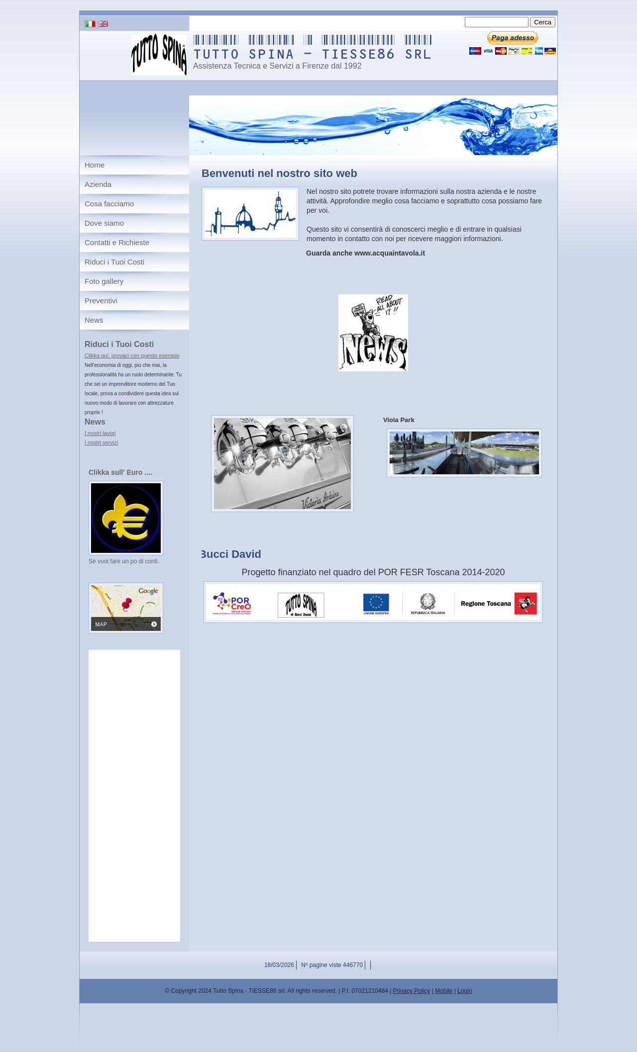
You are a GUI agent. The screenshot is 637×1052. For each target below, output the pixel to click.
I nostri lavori (100, 433)
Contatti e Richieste (117, 242)
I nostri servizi (101, 442)
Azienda (98, 184)
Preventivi (101, 300)
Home (95, 165)
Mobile (443, 990)
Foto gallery (104, 281)
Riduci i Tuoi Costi (114, 262)
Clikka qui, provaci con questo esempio (132, 355)
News (94, 320)
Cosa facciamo (109, 203)
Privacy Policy (411, 990)
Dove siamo (104, 223)
